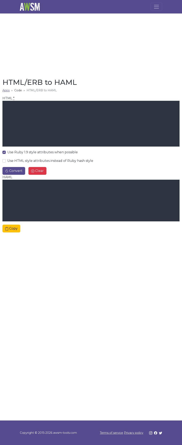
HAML (7, 177)
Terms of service (111, 433)
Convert (13, 171)
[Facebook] (155, 433)
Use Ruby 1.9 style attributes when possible (42, 152)
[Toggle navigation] (156, 7)
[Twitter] (160, 433)
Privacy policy (133, 433)
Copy (11, 228)
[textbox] (91, 124)
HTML (8, 98)
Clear (37, 171)
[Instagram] (150, 433)
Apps (6, 90)
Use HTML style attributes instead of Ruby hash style (50, 161)
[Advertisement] (91, 44)
